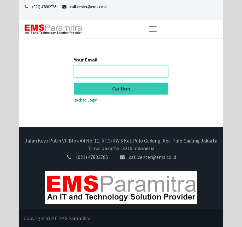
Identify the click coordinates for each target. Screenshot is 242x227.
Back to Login (85, 99)
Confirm (121, 88)
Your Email (86, 59)
